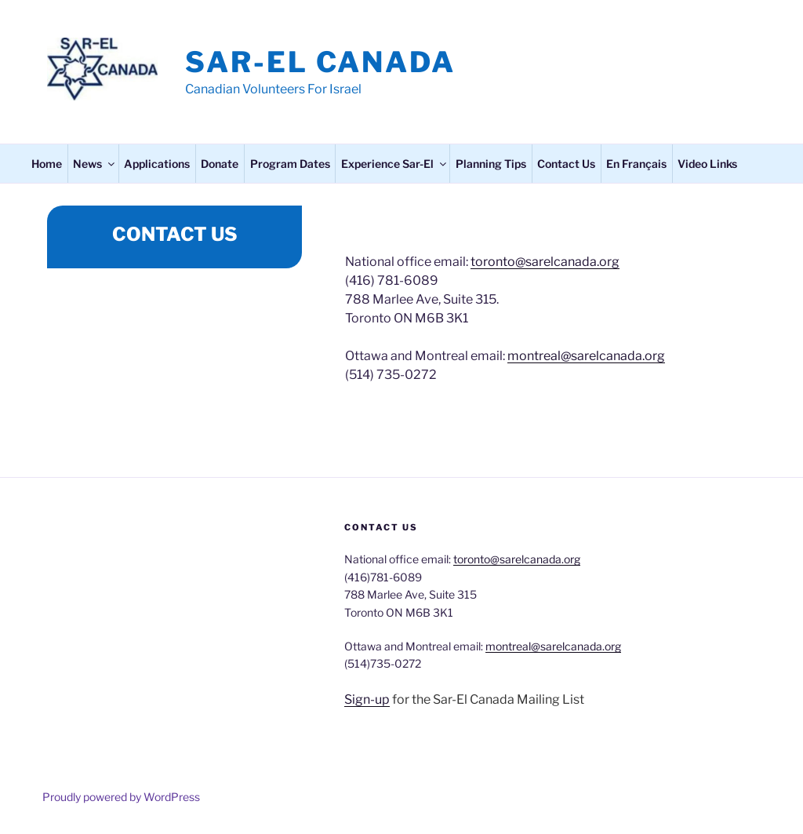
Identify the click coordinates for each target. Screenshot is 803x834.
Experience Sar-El (395, 163)
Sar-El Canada (320, 62)
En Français (636, 163)
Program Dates (290, 163)
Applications (157, 163)
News (95, 163)
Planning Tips (491, 163)
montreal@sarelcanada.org (586, 355)
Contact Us (566, 163)
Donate (219, 163)
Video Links (707, 163)
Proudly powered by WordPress (121, 796)
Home (46, 163)
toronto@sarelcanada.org (545, 261)
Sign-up (367, 699)
